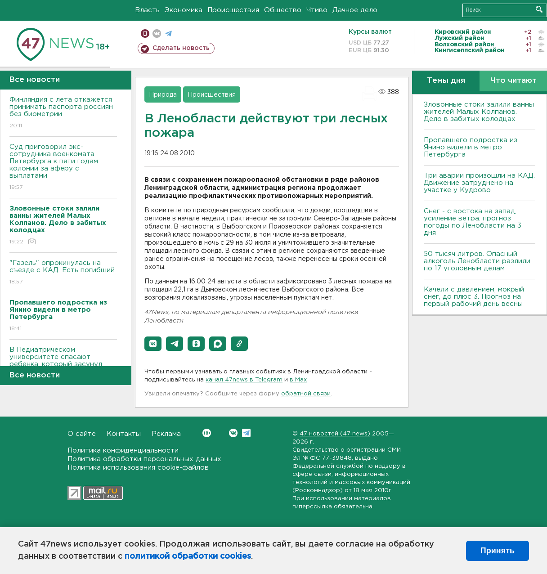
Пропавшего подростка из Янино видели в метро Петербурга (470, 147)
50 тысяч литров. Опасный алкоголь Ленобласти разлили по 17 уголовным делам (477, 261)
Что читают (513, 80)
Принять (497, 550)
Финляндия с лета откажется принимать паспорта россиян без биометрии (63, 113)
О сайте (81, 434)
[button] (152, 343)
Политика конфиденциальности (123, 450)
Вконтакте (206, 433)
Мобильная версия (145, 33)
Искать (539, 9)
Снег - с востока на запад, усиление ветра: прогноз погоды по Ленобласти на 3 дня (472, 222)
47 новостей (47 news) (335, 433)
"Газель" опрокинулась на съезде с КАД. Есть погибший (63, 273)
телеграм (168, 33)
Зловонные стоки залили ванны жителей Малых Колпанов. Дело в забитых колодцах (479, 112)
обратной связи (306, 393)
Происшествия (233, 10)
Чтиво (316, 10)
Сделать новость (181, 48)
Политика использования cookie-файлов (138, 468)
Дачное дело (354, 10)
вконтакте (156, 33)
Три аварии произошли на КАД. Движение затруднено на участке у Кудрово (479, 183)
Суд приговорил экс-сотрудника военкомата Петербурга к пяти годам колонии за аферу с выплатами (63, 167)
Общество (282, 10)
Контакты (124, 434)
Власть (147, 10)
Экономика (183, 10)
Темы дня (446, 80)
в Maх (298, 379)
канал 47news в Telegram (244, 379)
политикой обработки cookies (188, 556)
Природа (163, 95)
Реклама (166, 434)
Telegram (246, 433)
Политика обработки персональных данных (144, 459)
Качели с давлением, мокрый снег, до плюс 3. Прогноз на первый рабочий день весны (474, 297)
